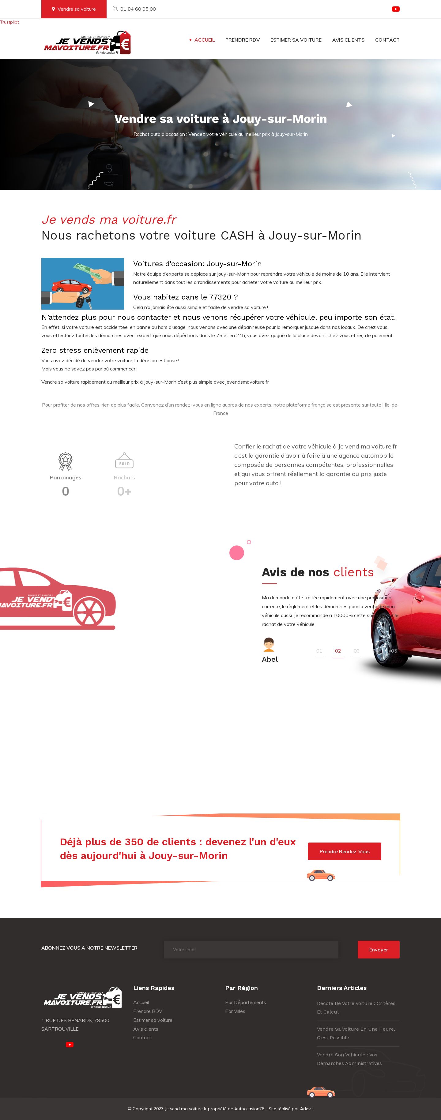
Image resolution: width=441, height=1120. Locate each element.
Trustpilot (9, 22)
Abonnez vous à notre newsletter (89, 948)
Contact (387, 40)
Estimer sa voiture (296, 40)
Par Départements (245, 1002)
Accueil (204, 40)
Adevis (307, 1108)
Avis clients (348, 40)
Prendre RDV (242, 40)
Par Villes (235, 1011)
